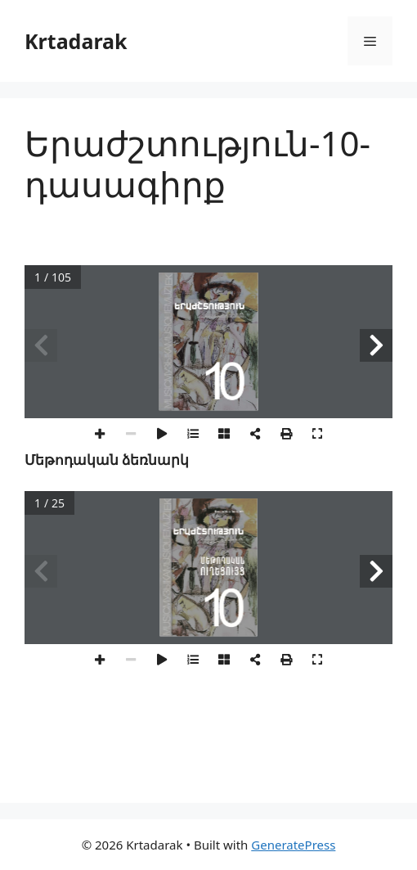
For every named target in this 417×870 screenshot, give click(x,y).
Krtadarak (76, 41)
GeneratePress (293, 844)
